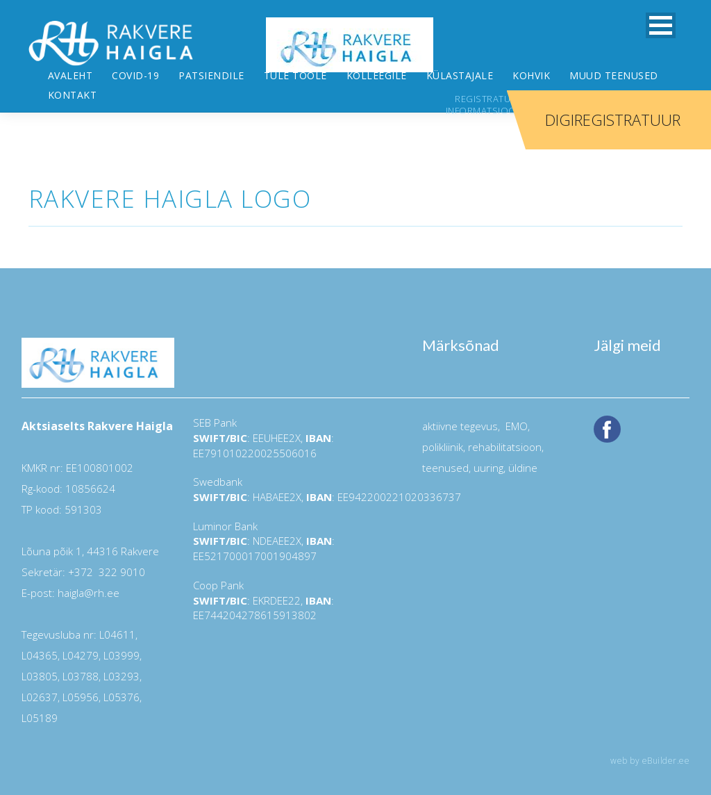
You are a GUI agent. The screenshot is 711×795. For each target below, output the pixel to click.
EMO (515, 388)
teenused (445, 429)
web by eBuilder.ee (649, 722)
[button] (661, 25)
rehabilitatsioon (505, 409)
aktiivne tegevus (460, 388)
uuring (488, 429)
